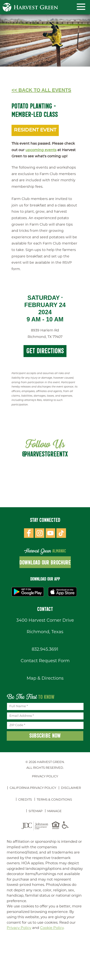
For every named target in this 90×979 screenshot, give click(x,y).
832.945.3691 (45, 649)
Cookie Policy (52, 928)
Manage (54, 811)
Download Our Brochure (45, 562)
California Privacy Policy (33, 788)
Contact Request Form (45, 661)
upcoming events (40, 150)
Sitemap (35, 811)
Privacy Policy (45, 776)
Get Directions (45, 350)
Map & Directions (45, 678)
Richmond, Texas (45, 632)
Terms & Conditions (54, 799)
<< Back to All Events (41, 90)
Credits (25, 799)
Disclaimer (71, 788)
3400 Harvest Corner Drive (45, 620)
